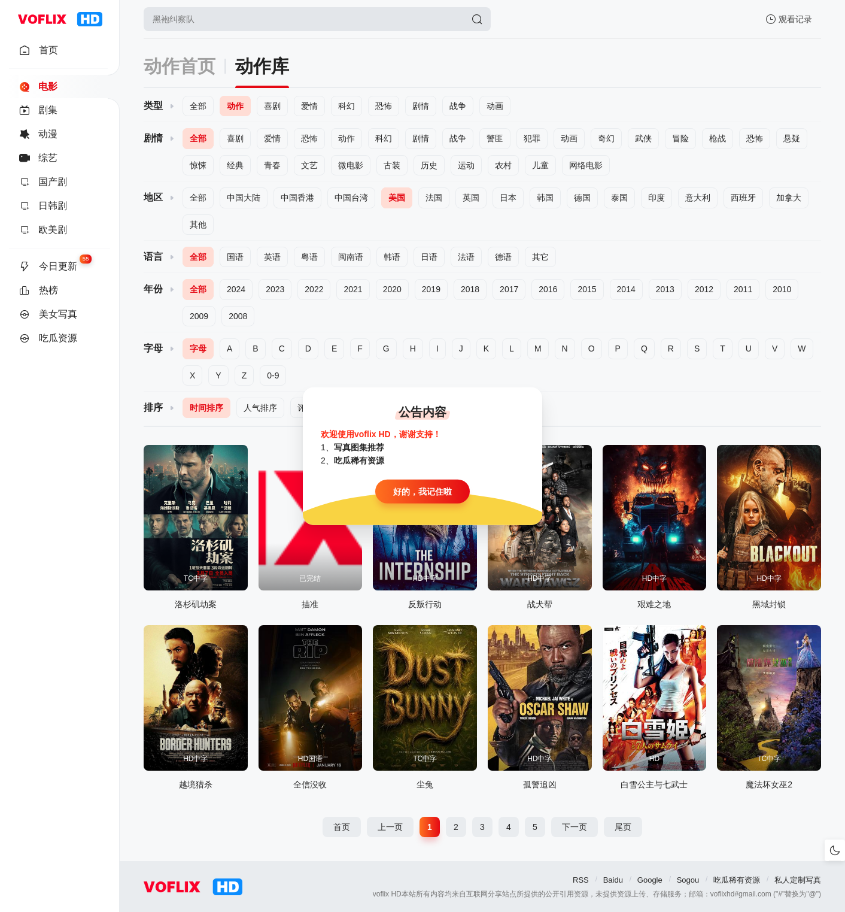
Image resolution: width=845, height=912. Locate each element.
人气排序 (260, 408)
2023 (275, 289)
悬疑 (791, 138)
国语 (235, 257)
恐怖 (383, 106)
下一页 (574, 827)
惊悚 (198, 165)
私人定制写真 (797, 879)
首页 (341, 827)
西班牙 (743, 197)
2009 (199, 316)
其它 (540, 257)
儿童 (540, 165)
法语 (466, 257)
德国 (582, 197)
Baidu (613, 879)
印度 (656, 197)
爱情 (309, 106)
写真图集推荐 (359, 447)
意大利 (697, 197)
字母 (198, 348)
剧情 (420, 106)
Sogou (688, 879)
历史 (429, 165)
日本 (508, 197)
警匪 (495, 138)
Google (649, 879)
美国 (396, 197)
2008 (238, 316)
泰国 (619, 197)
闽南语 (350, 257)
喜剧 (272, 106)
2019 (431, 289)
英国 (471, 197)
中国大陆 (243, 197)
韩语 (392, 257)
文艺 (309, 165)
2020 (392, 289)
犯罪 (532, 138)
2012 (704, 289)
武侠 (643, 138)
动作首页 (179, 66)
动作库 (262, 66)
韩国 (545, 197)
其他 (198, 224)
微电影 (350, 165)
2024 (236, 289)
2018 (470, 289)
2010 (782, 289)
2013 (665, 289)
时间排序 (206, 408)
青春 (272, 165)
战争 (457, 106)
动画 (495, 106)
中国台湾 (351, 197)
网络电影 (586, 165)
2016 (548, 289)
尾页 (623, 827)
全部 (198, 106)
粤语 (309, 257)
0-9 (273, 375)
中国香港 (297, 197)
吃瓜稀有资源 (736, 879)
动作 (235, 106)
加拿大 (788, 197)
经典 (235, 165)
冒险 (680, 138)
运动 (466, 165)
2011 (743, 289)
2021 (353, 289)
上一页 (390, 827)
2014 (626, 289)
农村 (503, 165)
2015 (586, 289)
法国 (433, 197)
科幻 (346, 106)
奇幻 (606, 138)
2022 (314, 289)
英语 (272, 257)
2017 (509, 289)
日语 (429, 257)
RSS (581, 879)
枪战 (717, 138)
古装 (392, 165)
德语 (503, 257)
